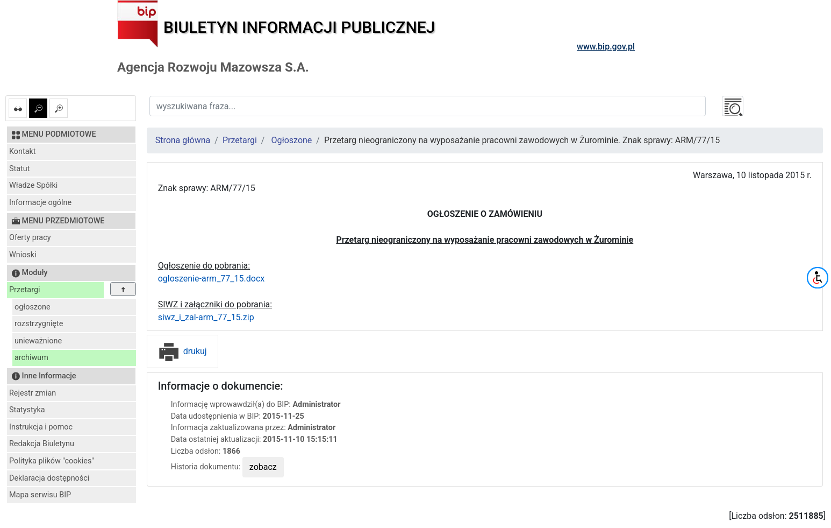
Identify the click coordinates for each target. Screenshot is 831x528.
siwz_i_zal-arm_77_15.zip (206, 317)
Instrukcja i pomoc (41, 427)
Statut (19, 168)
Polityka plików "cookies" (51, 461)
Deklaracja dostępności (49, 478)
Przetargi (24, 289)
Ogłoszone (291, 140)
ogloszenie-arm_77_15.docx (211, 278)
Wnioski (23, 254)
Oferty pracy (30, 237)
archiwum (31, 357)
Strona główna (183, 140)
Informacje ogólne (40, 202)
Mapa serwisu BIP (40, 494)
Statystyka (27, 409)
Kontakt (22, 151)
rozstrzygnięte (39, 323)
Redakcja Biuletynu (41, 443)
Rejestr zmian (32, 393)
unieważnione (38, 341)
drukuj (182, 351)
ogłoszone (33, 307)
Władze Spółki (33, 185)
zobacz (263, 467)
